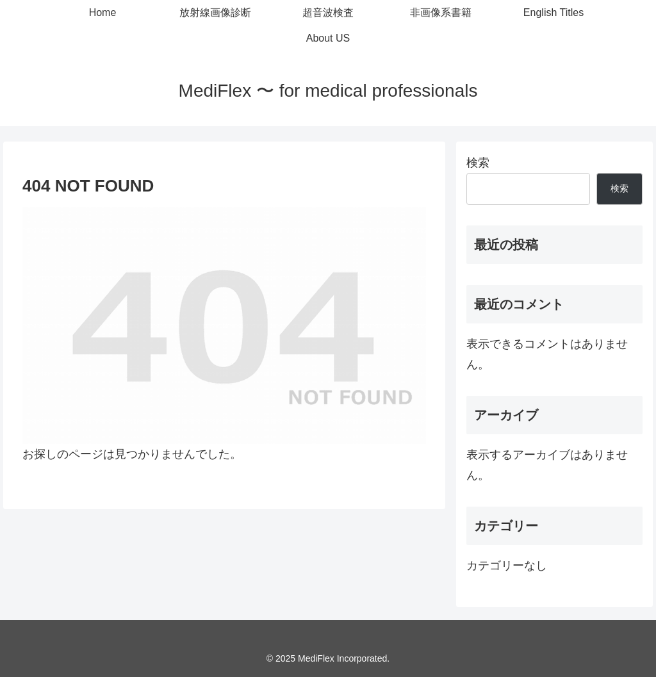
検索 (477, 162)
